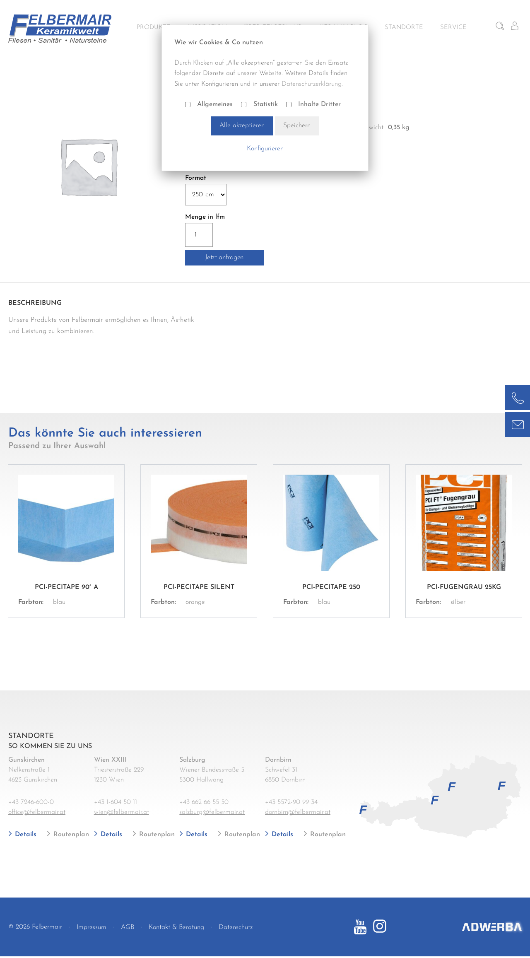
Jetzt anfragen (224, 257)
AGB (127, 927)
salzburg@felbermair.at (212, 812)
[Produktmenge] (199, 235)
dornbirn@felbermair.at (297, 812)
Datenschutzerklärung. (312, 84)
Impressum (91, 927)
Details (24, 834)
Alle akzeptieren (242, 125)
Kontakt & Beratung (176, 927)
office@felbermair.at (36, 812)
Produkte (154, 27)
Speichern (297, 125)
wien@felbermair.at (121, 812)
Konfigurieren (265, 148)
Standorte (404, 27)
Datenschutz (236, 927)
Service (453, 27)
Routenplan (70, 834)
